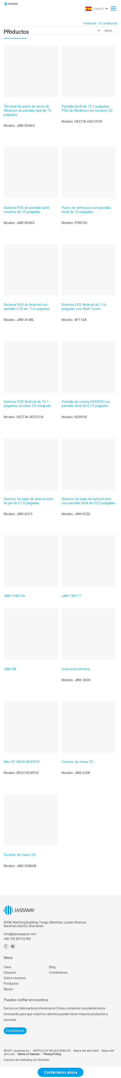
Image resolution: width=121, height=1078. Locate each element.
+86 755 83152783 (17, 939)
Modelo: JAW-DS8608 (20, 866)
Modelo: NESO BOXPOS (21, 773)
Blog (52, 967)
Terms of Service (28, 1054)
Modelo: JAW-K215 (18, 514)
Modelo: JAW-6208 (76, 773)
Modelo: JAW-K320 (76, 514)
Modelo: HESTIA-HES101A (23, 417)
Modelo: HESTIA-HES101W (82, 121)
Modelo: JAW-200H (76, 680)
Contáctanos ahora (60, 1072)
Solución (10, 972)
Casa (7, 967)
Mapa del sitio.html (86, 1050)
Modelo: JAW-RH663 (19, 223)
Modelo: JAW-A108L (19, 320)
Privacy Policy (52, 1054)
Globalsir (43, 1059)
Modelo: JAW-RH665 (19, 126)
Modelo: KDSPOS (74, 417)
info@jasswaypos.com (20, 934)
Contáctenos (58, 972)
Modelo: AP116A (74, 320)
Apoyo (8, 989)
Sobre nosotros (15, 978)
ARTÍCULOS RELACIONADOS (52, 1050)
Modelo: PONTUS (74, 223)
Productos (11, 983)
